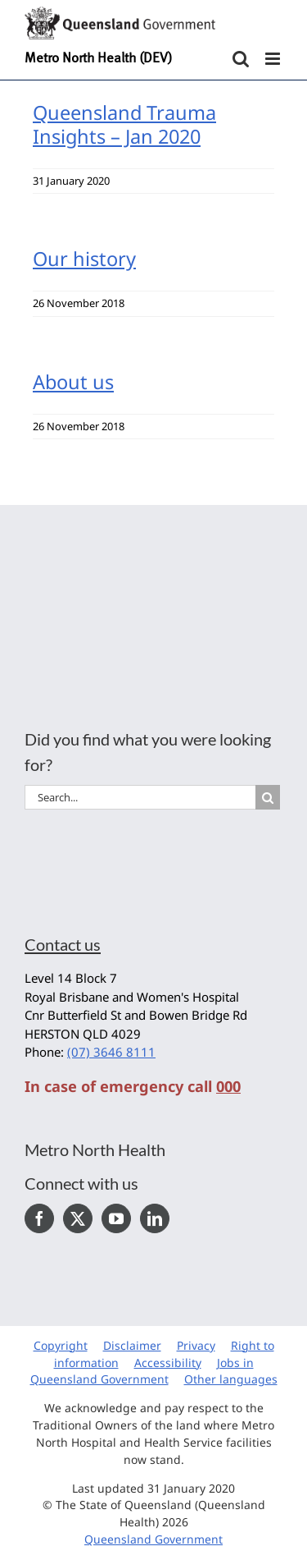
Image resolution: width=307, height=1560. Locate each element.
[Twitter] (78, 1218)
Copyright (61, 1345)
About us (73, 382)
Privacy (196, 1345)
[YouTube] (116, 1218)
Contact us (63, 944)
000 (228, 1086)
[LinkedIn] (154, 1218)
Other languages (231, 1379)
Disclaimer (132, 1345)
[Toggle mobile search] (241, 58)
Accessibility (167, 1362)
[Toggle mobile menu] (273, 58)
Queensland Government (153, 1539)
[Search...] (140, 797)
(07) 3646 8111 (111, 1052)
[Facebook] (39, 1218)
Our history (84, 258)
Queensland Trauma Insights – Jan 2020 (124, 124)
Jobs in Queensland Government (142, 1371)
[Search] (267, 797)
